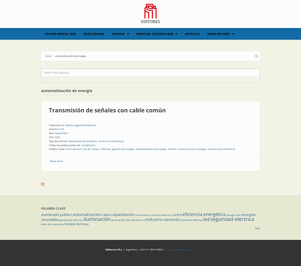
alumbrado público (56, 214)
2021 (58, 137)
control (172, 149)
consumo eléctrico (161, 215)
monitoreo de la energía (192, 149)
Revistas (118, 34)
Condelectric (88, 145)
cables (106, 215)
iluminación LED (120, 220)
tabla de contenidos (52, 224)
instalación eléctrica (191, 220)
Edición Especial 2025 (60, 34)
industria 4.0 (138, 220)
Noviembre (61, 133)
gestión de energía (123, 149)
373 (62, 129)
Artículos (192, 34)
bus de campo (91, 149)
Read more (56, 161)
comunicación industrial (221, 149)
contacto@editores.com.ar (180, 249)
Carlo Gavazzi (73, 149)
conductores (142, 215)
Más (257, 228)
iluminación (97, 219)
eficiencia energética (204, 214)
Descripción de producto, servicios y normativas (96, 141)
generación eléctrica (71, 220)
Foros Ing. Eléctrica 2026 (154, 34)
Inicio (48, 56)
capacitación (122, 214)
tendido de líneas (77, 224)
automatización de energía (150, 149)
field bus (106, 149)
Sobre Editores (218, 34)
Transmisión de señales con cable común (107, 110)
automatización (87, 214)
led (206, 219)
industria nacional (162, 219)
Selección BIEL (94, 34)
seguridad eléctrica (232, 219)
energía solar (233, 215)
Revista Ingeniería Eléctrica (80, 125)
